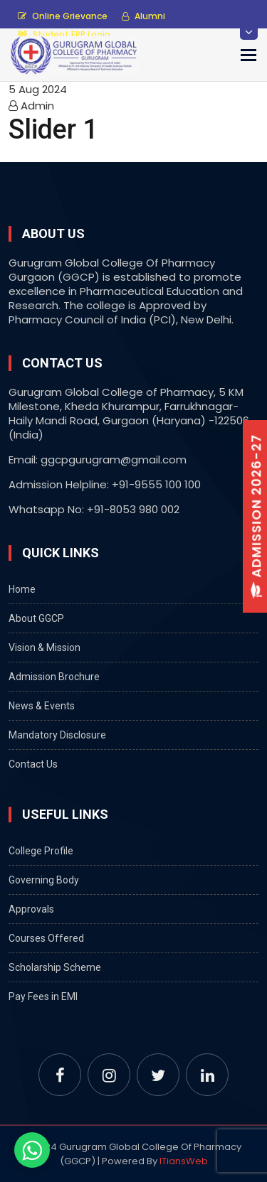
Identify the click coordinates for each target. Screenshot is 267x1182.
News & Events (42, 705)
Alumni (143, 16)
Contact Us (33, 764)
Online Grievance (63, 16)
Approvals (31, 909)
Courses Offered (46, 938)
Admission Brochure (54, 676)
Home (22, 589)
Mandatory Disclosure (57, 735)
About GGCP (36, 618)
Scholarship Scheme (55, 967)
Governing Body (44, 880)
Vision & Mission (44, 647)
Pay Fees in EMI (43, 996)
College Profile (41, 850)
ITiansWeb (183, 1161)
